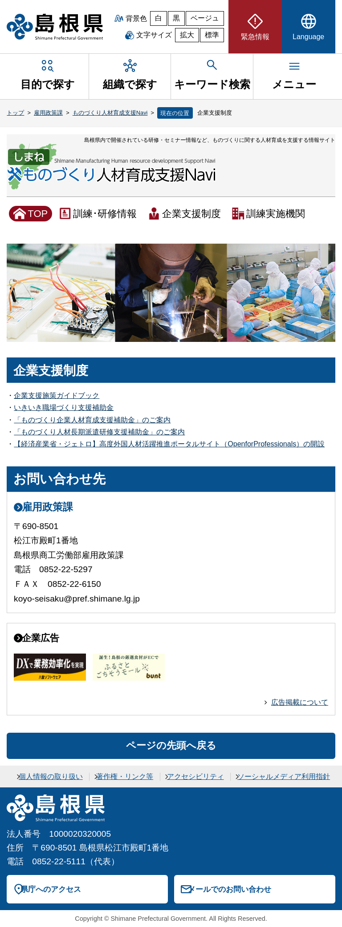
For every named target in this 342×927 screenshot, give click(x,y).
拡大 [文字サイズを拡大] (187, 35)
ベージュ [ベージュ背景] (205, 18)
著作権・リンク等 (124, 776)
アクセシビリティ (195, 776)
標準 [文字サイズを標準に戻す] (212, 35)
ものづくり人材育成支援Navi (110, 112)
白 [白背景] (158, 18)
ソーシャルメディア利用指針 (283, 776)
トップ (15, 112)
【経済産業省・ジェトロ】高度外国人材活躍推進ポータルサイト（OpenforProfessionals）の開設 (169, 444)
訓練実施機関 (275, 213)
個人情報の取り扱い (51, 776)
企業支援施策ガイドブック (56, 395)
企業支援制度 (191, 213)
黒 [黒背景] (176, 18)
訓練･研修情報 (105, 213)
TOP (38, 213)
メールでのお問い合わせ (229, 889)
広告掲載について (299, 702)
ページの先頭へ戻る (171, 745)
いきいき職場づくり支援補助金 (64, 407)
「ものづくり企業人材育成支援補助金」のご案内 (92, 420)
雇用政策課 (48, 112)
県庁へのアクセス (50, 889)
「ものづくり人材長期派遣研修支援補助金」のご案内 (99, 432)
